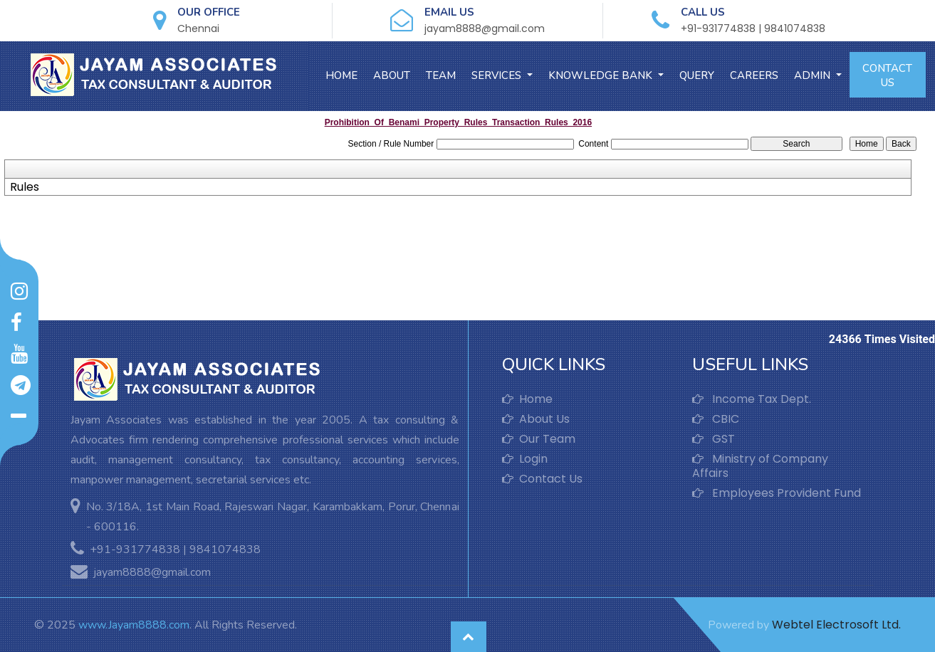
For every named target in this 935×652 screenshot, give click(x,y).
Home (341, 75)
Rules (24, 187)
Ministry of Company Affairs (760, 466)
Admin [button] (813, 75)
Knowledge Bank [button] (601, 75)
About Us (536, 419)
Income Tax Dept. (751, 399)
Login (525, 459)
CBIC (715, 419)
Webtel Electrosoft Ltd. (836, 624)
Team (441, 75)
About (391, 75)
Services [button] (497, 75)
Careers (754, 75)
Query (696, 75)
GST (713, 439)
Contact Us (887, 75)
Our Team (538, 439)
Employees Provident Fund (776, 493)
